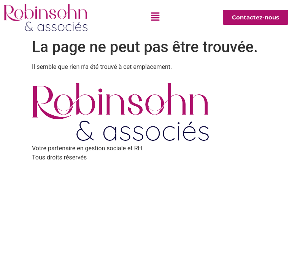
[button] (155, 17)
